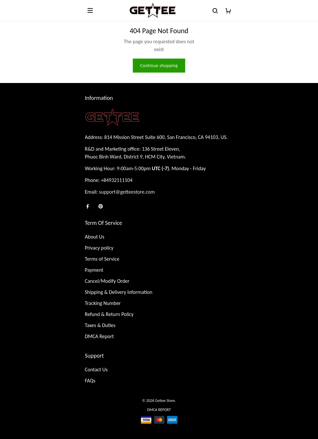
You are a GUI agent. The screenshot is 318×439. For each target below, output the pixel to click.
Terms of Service (102, 259)
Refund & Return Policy (109, 314)
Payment (94, 270)
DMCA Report (99, 336)
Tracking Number (103, 303)
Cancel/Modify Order (107, 281)
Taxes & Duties (100, 325)
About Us (94, 237)
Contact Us (96, 369)
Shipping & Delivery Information (119, 292)
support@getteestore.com (127, 192)
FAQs (90, 380)
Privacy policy (99, 248)
